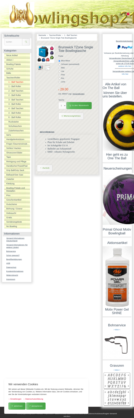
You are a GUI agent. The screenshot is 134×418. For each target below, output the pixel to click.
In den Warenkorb (79, 105)
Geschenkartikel (13, 200)
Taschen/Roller (13, 77)
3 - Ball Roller (14, 104)
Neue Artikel (12, 55)
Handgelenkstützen (15, 139)
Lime (62, 82)
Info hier (125, 74)
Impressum (10, 280)
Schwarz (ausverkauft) (69, 64)
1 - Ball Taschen (15, 82)
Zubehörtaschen (16, 130)
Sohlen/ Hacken (13, 148)
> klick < (117, 330)
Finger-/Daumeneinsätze (17, 144)
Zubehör (10, 179)
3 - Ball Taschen (15, 99)
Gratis (9, 217)
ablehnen (17, 406)
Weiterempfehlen (71, 116)
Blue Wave (64, 61)
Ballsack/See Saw (14, 174)
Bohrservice (11, 251)
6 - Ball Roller (14, 117)
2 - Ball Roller (14, 95)
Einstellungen (14, 399)
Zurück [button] (44, 168)
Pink (61, 75)
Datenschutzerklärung (33, 399)
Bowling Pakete (13, 64)
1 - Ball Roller (14, 86)
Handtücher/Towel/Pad (16, 166)
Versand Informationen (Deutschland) (15, 239)
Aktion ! (9, 60)
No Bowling (11, 226)
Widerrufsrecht (12, 276)
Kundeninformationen (15, 272)
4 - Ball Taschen (15, 108)
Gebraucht (11, 213)
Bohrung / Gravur (14, 208)
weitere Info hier (124, 66)
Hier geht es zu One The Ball (117, 156)
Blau (61, 68)
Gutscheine (11, 204)
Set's (8, 135)
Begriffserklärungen (14, 259)
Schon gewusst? (13, 255)
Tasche (61, 100)
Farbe (60, 56)
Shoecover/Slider (14, 152)
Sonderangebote (14, 222)
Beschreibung (47, 132)
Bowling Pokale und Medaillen (15, 189)
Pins (8, 195)
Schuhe (9, 68)
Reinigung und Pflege (16, 161)
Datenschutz (11, 267)
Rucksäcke (13, 121)
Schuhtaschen (15, 126)
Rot (61, 78)
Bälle (8, 73)
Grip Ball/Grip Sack (15, 170)
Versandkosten (78, 94)
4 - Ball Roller (14, 113)
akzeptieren (36, 406)
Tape (8, 157)
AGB (8, 263)
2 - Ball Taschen (15, 91)
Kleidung (10, 183)
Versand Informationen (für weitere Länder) (17, 246)
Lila (61, 71)
